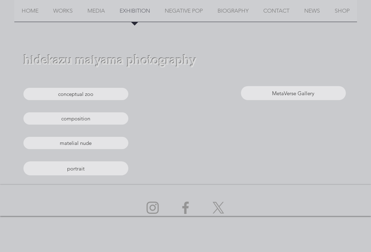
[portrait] (75, 168)
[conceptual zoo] (75, 94)
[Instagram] (152, 208)
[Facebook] (185, 208)
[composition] (75, 118)
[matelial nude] (75, 143)
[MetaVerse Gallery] (293, 93)
